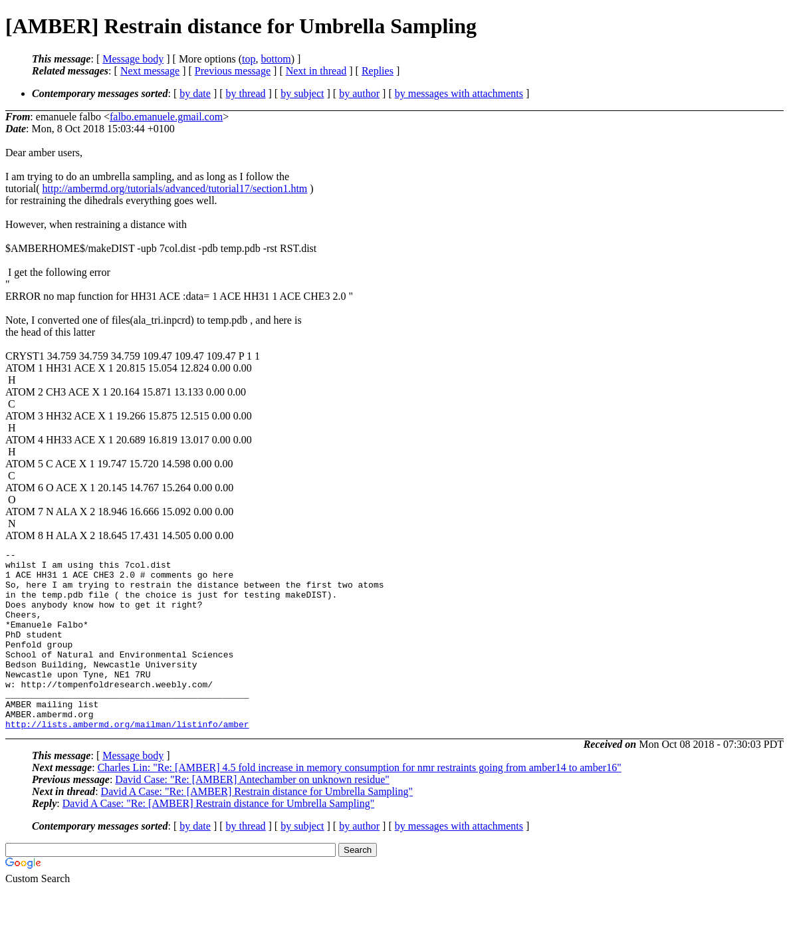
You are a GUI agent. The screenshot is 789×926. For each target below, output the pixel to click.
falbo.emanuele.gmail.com (166, 116)
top (248, 58)
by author (359, 93)
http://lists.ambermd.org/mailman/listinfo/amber (127, 760)
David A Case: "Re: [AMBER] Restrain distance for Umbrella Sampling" (257, 827)
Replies (378, 70)
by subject (302, 93)
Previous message (233, 70)
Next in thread (316, 70)
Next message (149, 70)
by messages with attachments (459, 93)
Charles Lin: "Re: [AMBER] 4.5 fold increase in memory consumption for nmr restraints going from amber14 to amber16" (359, 803)
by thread (246, 93)
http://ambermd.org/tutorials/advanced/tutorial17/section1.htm (175, 188)
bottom (275, 58)
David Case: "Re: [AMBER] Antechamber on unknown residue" (252, 815)
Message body (133, 58)
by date (195, 93)
